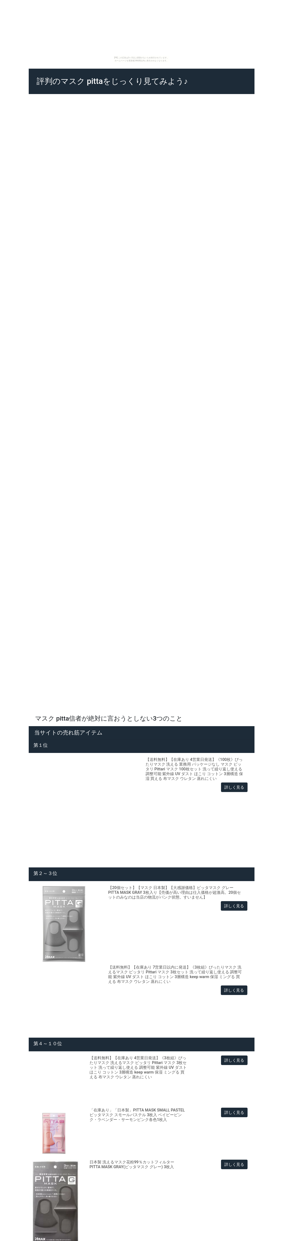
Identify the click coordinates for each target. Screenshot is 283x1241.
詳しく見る (234, 787)
